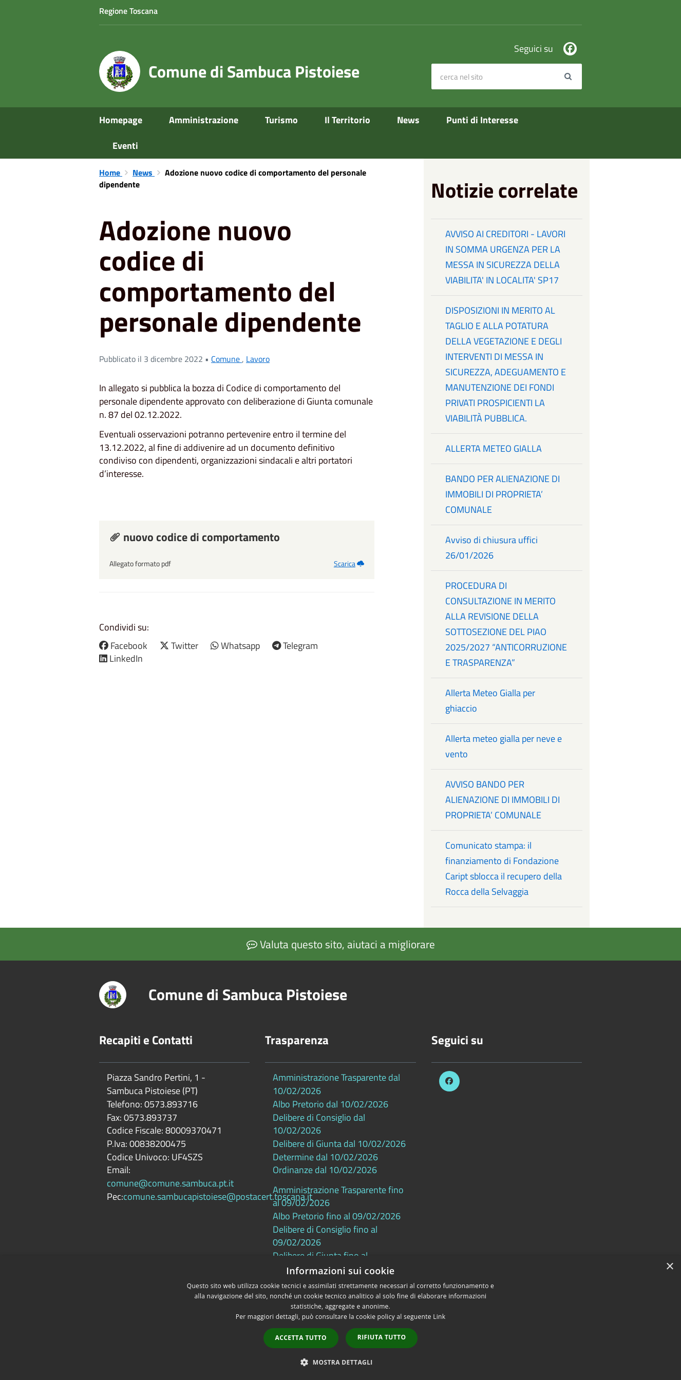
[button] (340, 1362)
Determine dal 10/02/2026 (325, 1157)
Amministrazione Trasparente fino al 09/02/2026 (338, 1196)
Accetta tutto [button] (301, 1337)
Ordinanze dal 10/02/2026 (325, 1170)
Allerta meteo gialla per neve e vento (503, 746)
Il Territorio (347, 120)
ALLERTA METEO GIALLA (493, 448)
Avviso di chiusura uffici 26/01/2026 (491, 547)
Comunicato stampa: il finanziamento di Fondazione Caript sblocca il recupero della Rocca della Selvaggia (503, 868)
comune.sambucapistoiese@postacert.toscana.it (217, 1196)
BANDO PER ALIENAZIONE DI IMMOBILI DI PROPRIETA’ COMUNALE (502, 494)
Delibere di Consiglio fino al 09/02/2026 (325, 1236)
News (408, 120)
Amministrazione (203, 120)
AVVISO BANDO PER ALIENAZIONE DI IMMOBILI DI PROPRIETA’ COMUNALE (502, 799)
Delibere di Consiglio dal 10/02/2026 (319, 1124)
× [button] (669, 1267)
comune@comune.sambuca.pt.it (170, 1183)
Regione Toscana (128, 11)
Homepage (120, 120)
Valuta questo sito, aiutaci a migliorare (341, 944)
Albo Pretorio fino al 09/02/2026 (337, 1216)
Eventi (125, 145)
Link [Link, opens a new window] (439, 1316)
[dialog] (340, 1318)
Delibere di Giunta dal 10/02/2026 (339, 1144)
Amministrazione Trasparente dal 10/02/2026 (336, 1084)
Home (110, 172)
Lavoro (258, 359)
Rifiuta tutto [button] (381, 1337)
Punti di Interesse (482, 120)
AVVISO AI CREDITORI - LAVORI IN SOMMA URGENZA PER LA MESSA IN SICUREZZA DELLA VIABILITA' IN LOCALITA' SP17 (505, 257)
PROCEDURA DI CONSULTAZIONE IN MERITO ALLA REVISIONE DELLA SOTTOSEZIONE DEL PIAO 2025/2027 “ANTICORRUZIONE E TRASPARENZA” (506, 624)
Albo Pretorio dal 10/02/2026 (330, 1104)
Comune (226, 359)
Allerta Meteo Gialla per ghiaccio (490, 700)
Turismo (281, 120)
